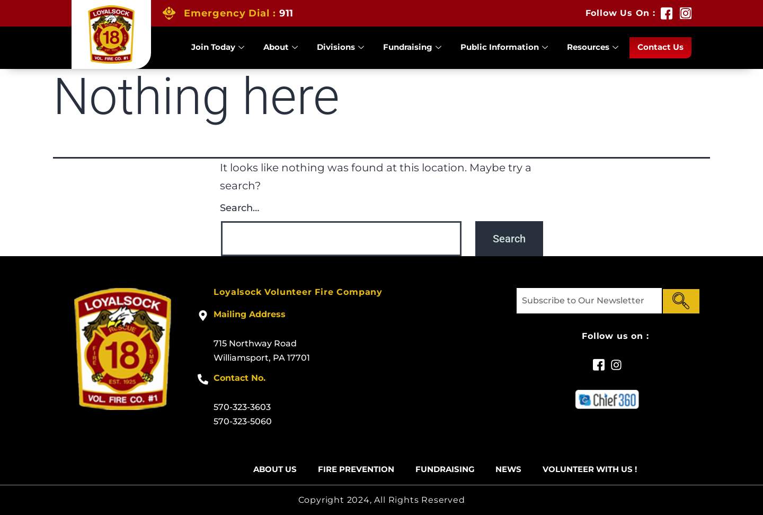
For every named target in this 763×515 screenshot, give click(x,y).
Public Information (504, 47)
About (280, 47)
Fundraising (412, 47)
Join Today (217, 47)
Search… (239, 208)
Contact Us (660, 47)
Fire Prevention (356, 470)
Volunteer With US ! (590, 470)
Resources (592, 47)
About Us (275, 470)
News (509, 470)
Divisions (340, 47)
